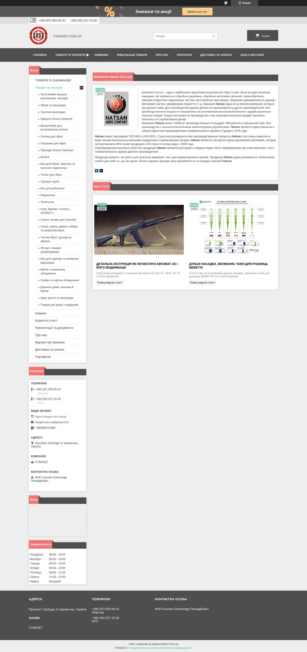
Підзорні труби (50, 181)
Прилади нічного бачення (57, 150)
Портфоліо (43, 357)
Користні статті (46, 320)
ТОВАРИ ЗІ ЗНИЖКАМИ (53, 80)
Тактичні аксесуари (53, 112)
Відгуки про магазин (50, 342)
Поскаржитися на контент (144, 647)
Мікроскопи (48, 195)
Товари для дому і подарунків (59, 304)
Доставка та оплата (216, 54)
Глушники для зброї (53, 143)
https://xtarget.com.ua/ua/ (51, 416)
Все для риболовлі (53, 188)
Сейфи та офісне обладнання (60, 280)
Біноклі (45, 157)
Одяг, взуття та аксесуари (57, 297)
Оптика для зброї (52, 136)
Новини (40, 313)
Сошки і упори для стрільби (58, 219)
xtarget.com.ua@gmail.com (52, 422)
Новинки (101, 54)
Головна (40, 54)
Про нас (162, 54)
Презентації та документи (54, 328)
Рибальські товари (132, 54)
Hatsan (159, 92)
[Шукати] (213, 36)
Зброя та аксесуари (53, 105)
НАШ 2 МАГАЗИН (252, 54)
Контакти (184, 54)
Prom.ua (173, 644)
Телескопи (47, 202)
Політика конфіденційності (177, 647)
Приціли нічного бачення (56, 118)
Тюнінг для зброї (51, 174)
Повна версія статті (109, 283)
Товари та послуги (70, 54)
